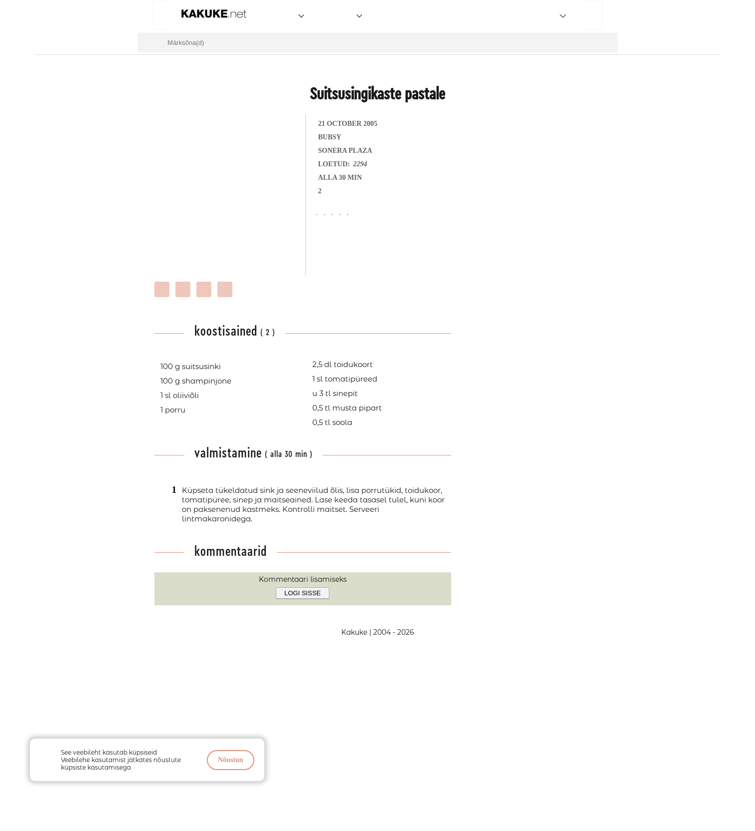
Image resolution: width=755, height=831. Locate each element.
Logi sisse (302, 593)
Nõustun (230, 760)
